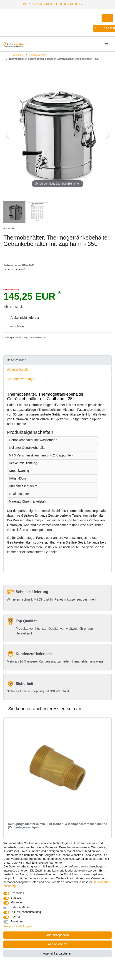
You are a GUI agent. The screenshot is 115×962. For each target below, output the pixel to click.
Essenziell (17, 893)
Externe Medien (21, 907)
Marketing (17, 902)
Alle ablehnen (57, 944)
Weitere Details (17, 369)
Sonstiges (17, 54)
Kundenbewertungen (21, 378)
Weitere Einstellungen (17, 926)
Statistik (16, 897)
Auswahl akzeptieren (57, 953)
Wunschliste (14, 326)
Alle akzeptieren (57, 935)
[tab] (57, 360)
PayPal (15, 916)
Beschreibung (16, 360)
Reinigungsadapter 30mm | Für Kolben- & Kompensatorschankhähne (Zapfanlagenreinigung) (57, 825)
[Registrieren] (14, 28)
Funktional (17, 921)
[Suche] (107, 18)
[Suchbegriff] (53, 18)
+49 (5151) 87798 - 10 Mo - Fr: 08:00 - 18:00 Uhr (50, 4)
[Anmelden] (6, 28)
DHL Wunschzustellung (26, 912)
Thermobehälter (37, 54)
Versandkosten (37, 337)
